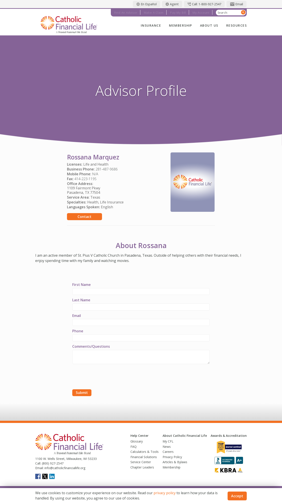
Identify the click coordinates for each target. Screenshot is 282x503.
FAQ (133, 446)
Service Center (140, 462)
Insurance (151, 25)
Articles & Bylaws (175, 462)
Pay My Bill (178, 13)
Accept (237, 496)
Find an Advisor (125, 13)
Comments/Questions (91, 346)
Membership (180, 25)
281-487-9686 (107, 169)
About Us (209, 25)
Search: (223, 13)
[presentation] (105, 377)
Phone (77, 331)
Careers (168, 452)
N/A (95, 174)
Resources (236, 25)
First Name (81, 284)
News (167, 446)
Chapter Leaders (142, 467)
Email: (39, 468)
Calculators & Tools (144, 452)
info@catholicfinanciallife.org (64, 468)
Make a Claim (154, 13)
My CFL (168, 441)
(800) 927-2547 (52, 463)
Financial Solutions (143, 457)
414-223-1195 (85, 179)
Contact (84, 216)
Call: (38, 463)
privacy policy (165, 492)
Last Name (81, 300)
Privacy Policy (172, 457)
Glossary (136, 441)
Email (76, 315)
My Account (201, 13)
